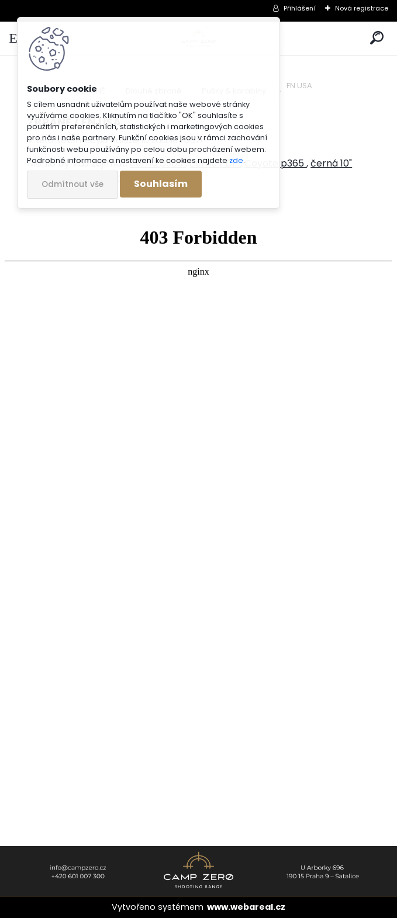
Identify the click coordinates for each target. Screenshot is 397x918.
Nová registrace (361, 8)
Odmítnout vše (72, 184)
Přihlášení (300, 8)
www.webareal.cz (246, 907)
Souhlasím (161, 183)
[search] (377, 38)
